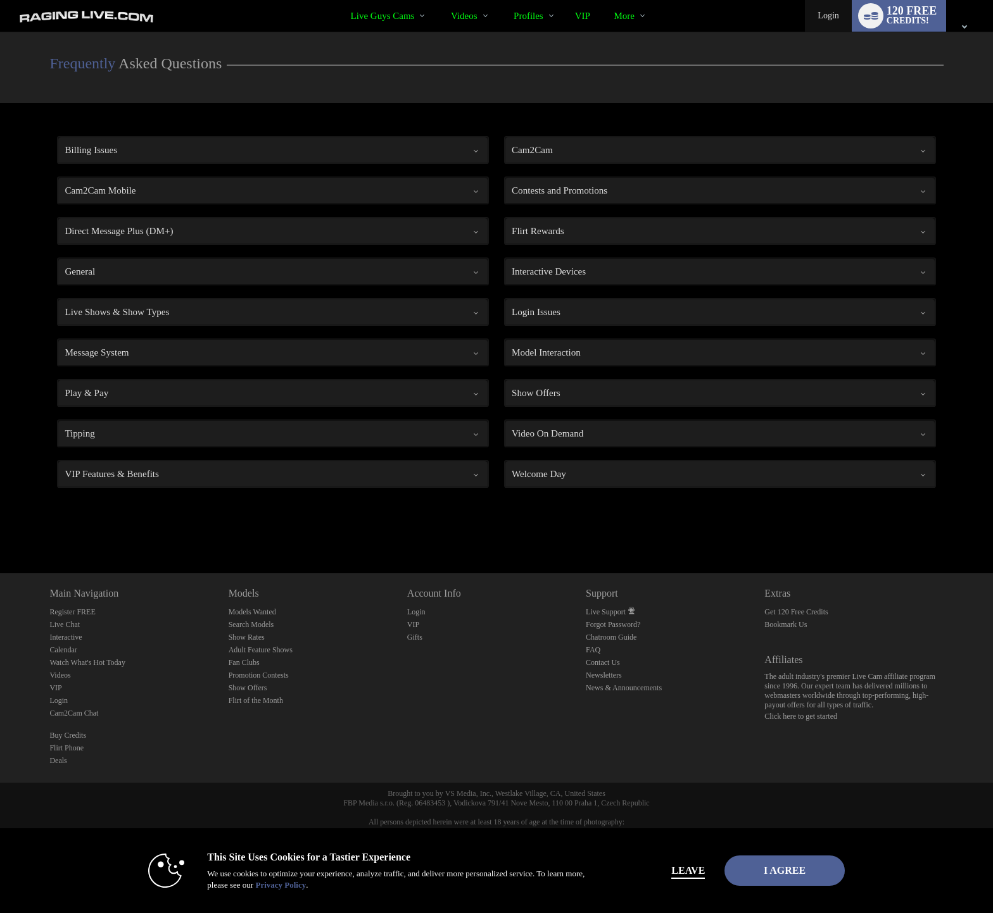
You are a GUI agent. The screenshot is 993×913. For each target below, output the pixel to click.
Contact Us (603, 662)
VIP (582, 16)
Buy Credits (67, 735)
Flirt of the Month (256, 700)
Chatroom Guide (611, 637)
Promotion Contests (259, 675)
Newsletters (604, 675)
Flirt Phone (66, 747)
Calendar (63, 649)
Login (828, 15)
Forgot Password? (613, 624)
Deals (57, 760)
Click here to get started (800, 716)
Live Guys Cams (383, 16)
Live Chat (64, 624)
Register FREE (72, 611)
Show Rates (247, 637)
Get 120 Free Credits (796, 611)
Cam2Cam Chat (73, 713)
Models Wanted (252, 611)
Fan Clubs (244, 662)
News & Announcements (624, 687)
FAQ (593, 649)
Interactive (65, 637)
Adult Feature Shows (261, 649)
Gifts (414, 637)
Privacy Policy (266, 885)
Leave (673, 870)
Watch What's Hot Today (87, 662)
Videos (464, 16)
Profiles (528, 16)
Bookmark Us (785, 624)
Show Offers (248, 687)
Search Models (251, 624)
